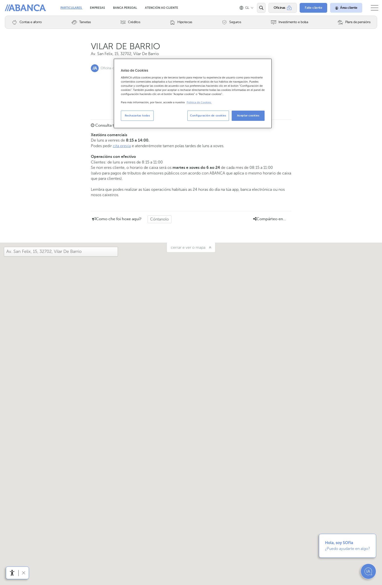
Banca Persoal (125, 8)
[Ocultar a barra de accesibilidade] (23, 572)
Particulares (71, 8)
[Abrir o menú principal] (372, 8)
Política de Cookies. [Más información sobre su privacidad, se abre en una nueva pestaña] (199, 102)
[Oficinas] (278, 8)
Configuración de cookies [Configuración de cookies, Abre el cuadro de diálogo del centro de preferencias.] (208, 115)
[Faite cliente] (309, 8)
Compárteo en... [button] (269, 219)
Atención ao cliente (161, 8)
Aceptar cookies (248, 115)
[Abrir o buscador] (256, 8)
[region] (193, 93)
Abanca (12, 7)
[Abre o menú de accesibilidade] (12, 573)
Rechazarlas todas (137, 115)
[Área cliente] (342, 8)
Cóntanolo (159, 219)
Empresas (98, 8)
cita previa (122, 146)
